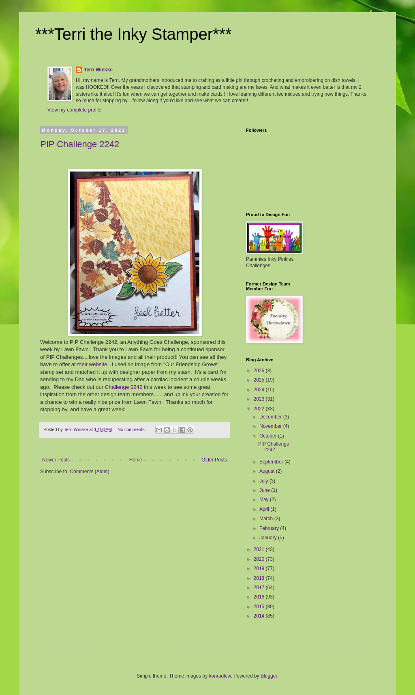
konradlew (220, 676)
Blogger (269, 676)
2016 (260, 597)
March (266, 518)
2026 (260, 370)
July (264, 481)
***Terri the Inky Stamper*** (133, 34)
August (267, 471)
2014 (260, 616)
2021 (260, 549)
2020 (260, 559)
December (271, 417)
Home (135, 460)
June (265, 490)
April (264, 509)
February (269, 528)
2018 (260, 578)
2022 (260, 409)
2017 (260, 587)
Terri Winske (98, 70)
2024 (260, 390)
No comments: (132, 429)
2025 (260, 380)
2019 (260, 568)
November (271, 426)
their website (92, 364)
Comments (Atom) (89, 471)
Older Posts (214, 460)
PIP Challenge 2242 (79, 144)
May (264, 499)
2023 (260, 399)
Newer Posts (56, 460)
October (268, 436)
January (268, 538)
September (272, 462)
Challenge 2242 (123, 387)
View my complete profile (74, 110)
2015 (260, 606)
